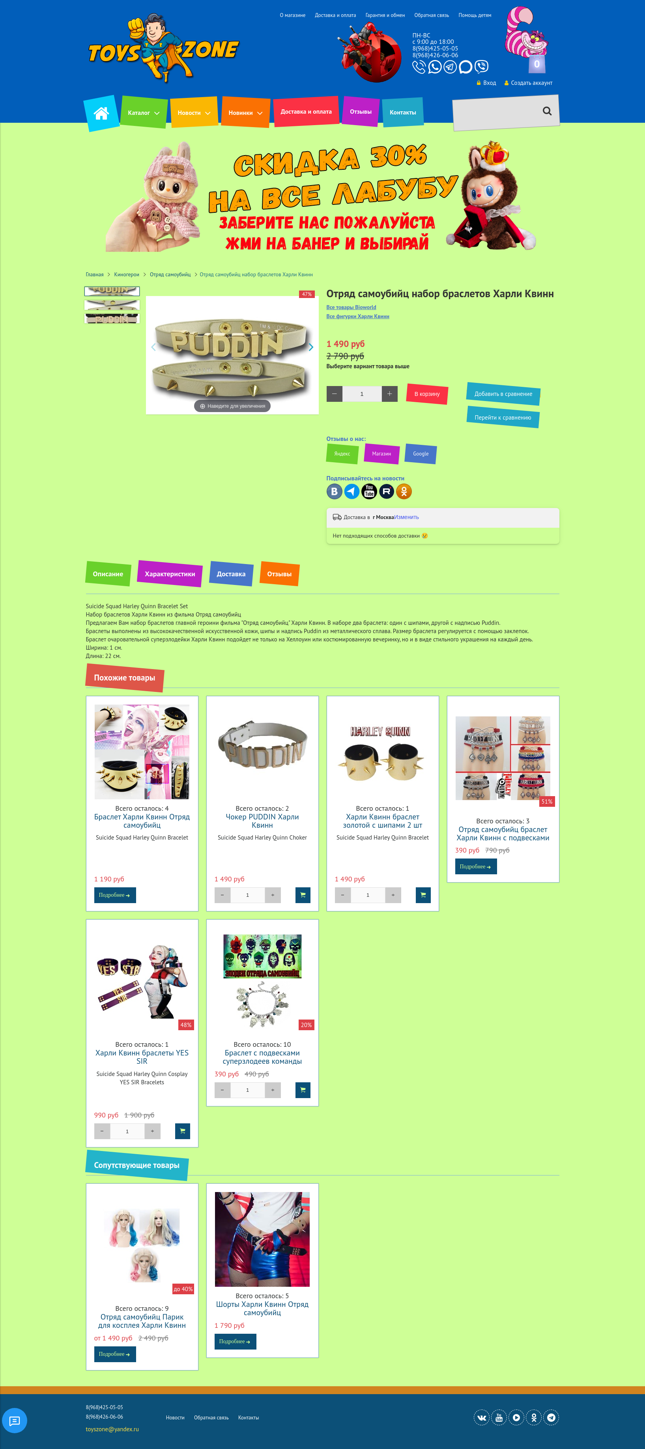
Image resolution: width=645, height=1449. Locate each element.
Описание (108, 573)
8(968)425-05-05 (435, 48)
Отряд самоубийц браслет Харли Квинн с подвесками (502, 833)
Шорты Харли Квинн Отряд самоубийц (262, 1308)
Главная (95, 274)
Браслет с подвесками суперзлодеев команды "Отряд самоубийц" (262, 1060)
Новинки (241, 112)
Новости (189, 112)
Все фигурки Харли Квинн (358, 316)
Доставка (231, 573)
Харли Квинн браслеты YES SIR (142, 1056)
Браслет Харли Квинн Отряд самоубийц (142, 820)
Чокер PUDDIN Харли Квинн (262, 820)
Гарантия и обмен (385, 15)
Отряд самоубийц (170, 274)
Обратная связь (431, 15)
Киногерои (127, 274)
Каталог (139, 112)
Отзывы (361, 111)
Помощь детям (474, 15)
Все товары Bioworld (351, 307)
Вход (486, 82)
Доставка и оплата (335, 15)
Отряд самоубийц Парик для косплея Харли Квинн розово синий (142, 1324)
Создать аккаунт (529, 82)
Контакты (403, 112)
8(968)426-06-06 (435, 55)
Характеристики (170, 573)
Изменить (406, 517)
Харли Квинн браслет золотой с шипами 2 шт (383, 820)
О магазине (292, 15)
